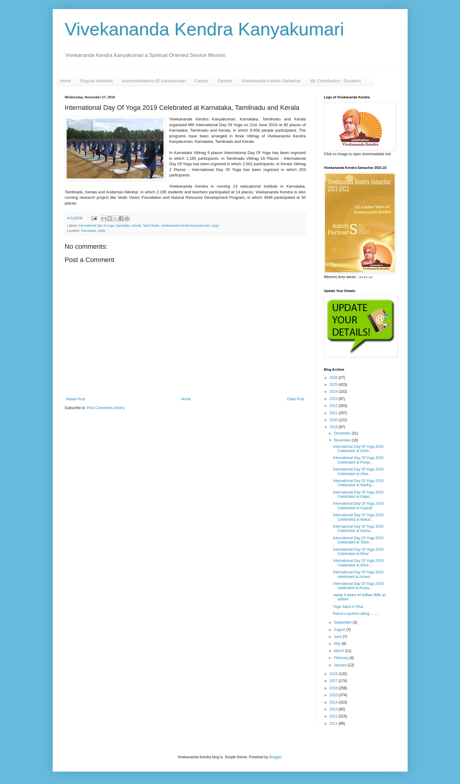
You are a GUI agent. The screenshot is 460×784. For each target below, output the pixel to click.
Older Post (295, 399)
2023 (334, 399)
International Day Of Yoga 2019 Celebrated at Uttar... (358, 471)
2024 (334, 391)
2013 (334, 709)
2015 (334, 695)
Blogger (275, 757)
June (338, 637)
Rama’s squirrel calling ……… (357, 614)
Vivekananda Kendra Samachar (271, 80)
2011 (334, 723)
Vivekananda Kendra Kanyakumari (204, 29)
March (339, 651)
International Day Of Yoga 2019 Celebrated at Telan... (358, 540)
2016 (334, 688)
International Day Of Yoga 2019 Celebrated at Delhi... (358, 448)
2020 (334, 420)
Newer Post (75, 399)
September (343, 622)
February (341, 658)
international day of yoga (96, 225)
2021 (334, 413)
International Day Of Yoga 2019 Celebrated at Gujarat (358, 505)
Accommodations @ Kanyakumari (154, 80)
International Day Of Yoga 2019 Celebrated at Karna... (358, 528)
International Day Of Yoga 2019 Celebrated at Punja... (358, 460)
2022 (334, 406)
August (340, 630)
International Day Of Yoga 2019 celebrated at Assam (358, 574)
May (338, 643)
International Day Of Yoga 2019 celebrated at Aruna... (358, 586)
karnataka (123, 225)
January (341, 665)
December (343, 433)
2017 (334, 681)
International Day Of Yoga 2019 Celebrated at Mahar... (358, 517)
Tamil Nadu (151, 225)
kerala (136, 225)
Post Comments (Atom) (106, 408)
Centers (224, 80)
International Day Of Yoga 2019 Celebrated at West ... (358, 563)
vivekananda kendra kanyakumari (185, 225)
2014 (334, 702)
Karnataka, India (93, 230)
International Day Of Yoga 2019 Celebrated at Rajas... (358, 494)
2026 (334, 378)
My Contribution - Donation (335, 80)
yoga (215, 225)
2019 (334, 427)
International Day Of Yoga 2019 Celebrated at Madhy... (358, 483)
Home (65, 80)
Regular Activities (96, 80)
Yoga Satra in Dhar (348, 607)
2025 (334, 384)
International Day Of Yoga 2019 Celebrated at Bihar (358, 551)
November (343, 440)
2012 (334, 716)
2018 (334, 674)
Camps (201, 80)
